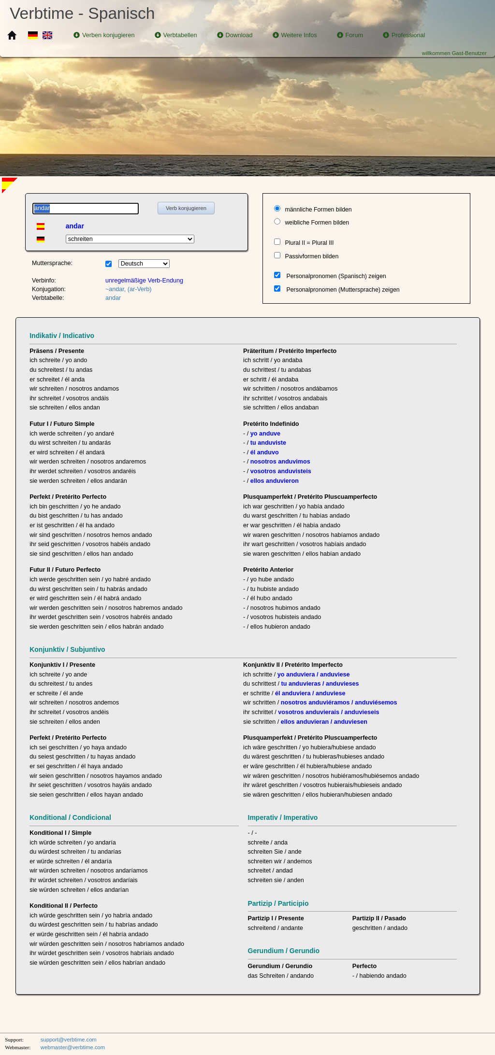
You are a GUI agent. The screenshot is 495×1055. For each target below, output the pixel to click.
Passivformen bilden (311, 256)
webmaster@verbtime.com (73, 1047)
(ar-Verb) (140, 289)
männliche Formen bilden (318, 209)
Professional (404, 35)
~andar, (115, 289)
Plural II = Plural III (309, 242)
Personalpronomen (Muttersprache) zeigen (343, 289)
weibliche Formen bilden (317, 222)
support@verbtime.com (69, 1039)
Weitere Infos (295, 35)
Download (235, 35)
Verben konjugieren (104, 35)
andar (113, 298)
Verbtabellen (176, 35)
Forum (350, 35)
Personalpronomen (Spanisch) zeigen (336, 276)
